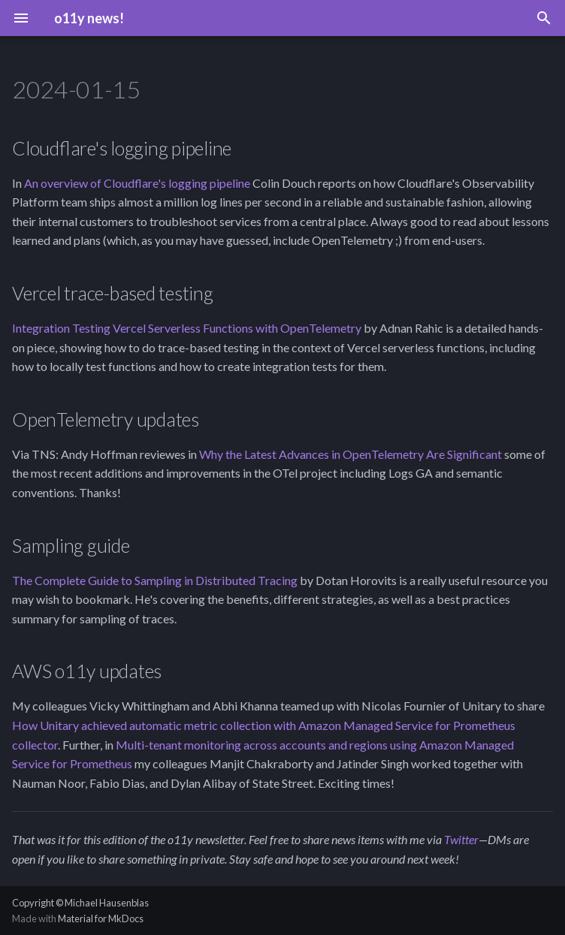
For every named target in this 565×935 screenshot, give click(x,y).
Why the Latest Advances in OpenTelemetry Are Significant (350, 454)
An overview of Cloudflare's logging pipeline (137, 183)
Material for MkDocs (101, 918)
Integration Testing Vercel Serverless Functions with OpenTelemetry (186, 328)
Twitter (461, 839)
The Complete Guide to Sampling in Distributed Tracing (155, 580)
